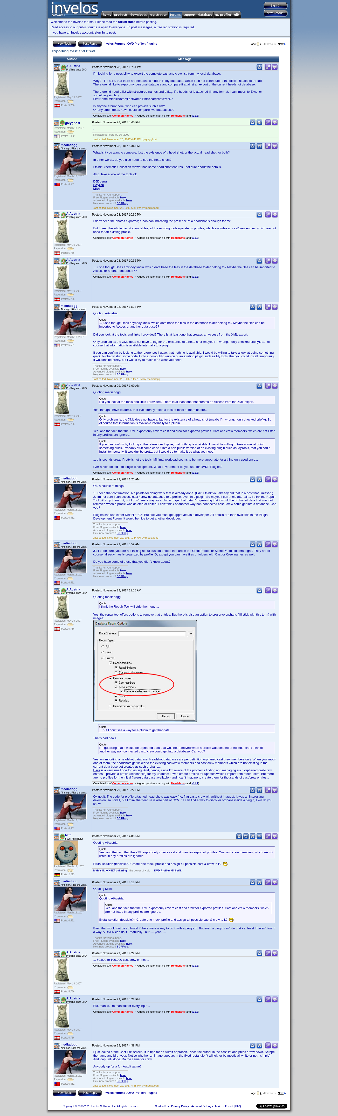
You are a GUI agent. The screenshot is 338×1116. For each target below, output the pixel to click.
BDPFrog (122, 203)
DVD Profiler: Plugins (142, 43)
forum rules (127, 22)
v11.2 (195, 115)
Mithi (97, 188)
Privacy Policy (180, 1106)
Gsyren (98, 185)
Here (96, 770)
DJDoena (100, 181)
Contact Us (162, 1106)
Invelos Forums (114, 43)
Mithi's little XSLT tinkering (110, 870)
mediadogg (69, 145)
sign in (100, 32)
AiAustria (73, 66)
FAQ (238, 1106)
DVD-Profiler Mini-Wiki (168, 870)
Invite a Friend (224, 1106)
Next (282, 43)
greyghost (72, 123)
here (123, 197)
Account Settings (202, 1106)
